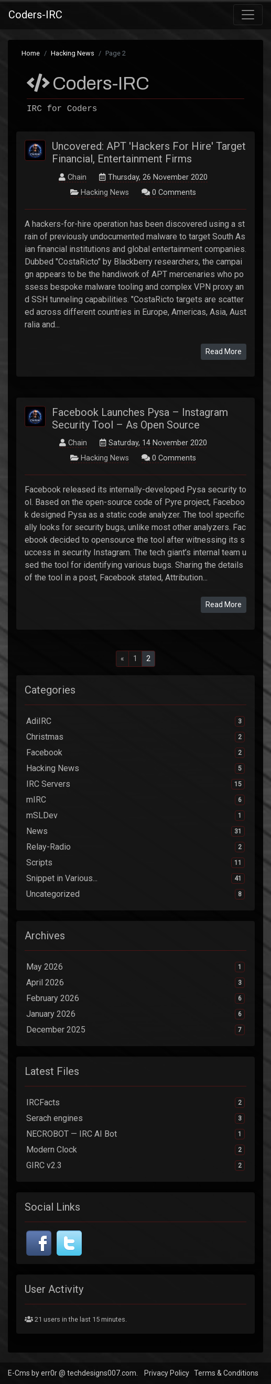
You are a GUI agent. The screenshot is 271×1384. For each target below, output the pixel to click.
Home (30, 53)
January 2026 (135, 1014)
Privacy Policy (166, 1373)
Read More (223, 351)
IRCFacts (135, 1102)
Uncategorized (135, 894)
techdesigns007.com (101, 1373)
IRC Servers (135, 784)
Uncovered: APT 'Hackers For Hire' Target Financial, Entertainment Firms (149, 152)
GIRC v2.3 (135, 1165)
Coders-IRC (35, 14)
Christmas (135, 737)
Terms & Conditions (226, 1373)
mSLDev (135, 815)
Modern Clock (135, 1150)
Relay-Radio (135, 847)
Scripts (135, 863)
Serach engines (135, 1118)
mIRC (135, 800)
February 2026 (135, 998)
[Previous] (122, 659)
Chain (77, 177)
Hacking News (72, 53)
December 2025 (135, 1030)
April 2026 (135, 982)
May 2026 (135, 967)
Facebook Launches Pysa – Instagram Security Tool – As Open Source (140, 418)
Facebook (135, 753)
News (135, 831)
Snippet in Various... (135, 878)
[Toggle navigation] (248, 14)
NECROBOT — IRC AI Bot (135, 1134)
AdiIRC (135, 721)
